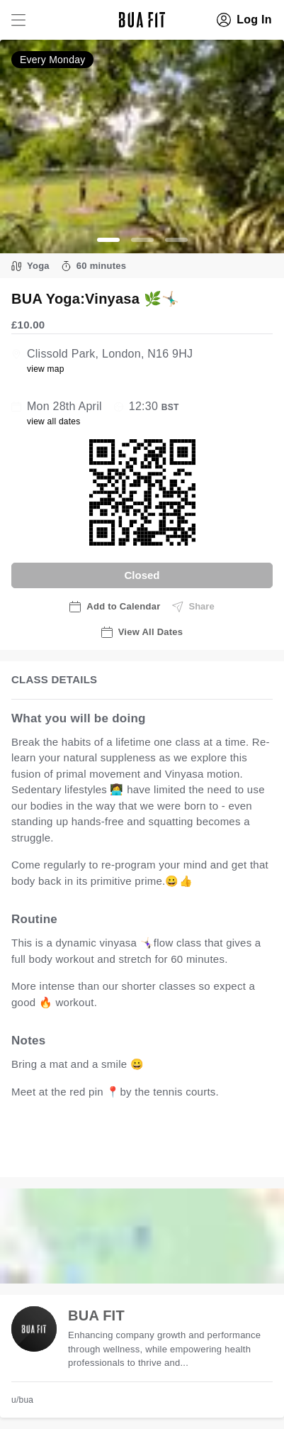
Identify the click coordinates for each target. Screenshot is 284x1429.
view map (45, 369)
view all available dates (83, 1152)
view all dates (54, 421)
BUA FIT (96, 1315)
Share (193, 606)
